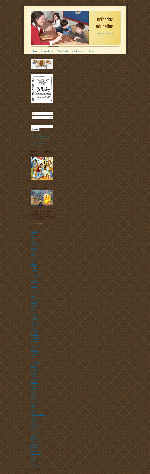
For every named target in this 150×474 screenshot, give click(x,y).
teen (32, 442)
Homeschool (35, 337)
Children (34, 268)
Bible (33, 255)
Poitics (33, 406)
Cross (33, 291)
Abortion (34, 232)
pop (32, 408)
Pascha (33, 394)
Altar (32, 241)
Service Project (36, 433)
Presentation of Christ (38, 415)
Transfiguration (36, 454)
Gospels (33, 321)
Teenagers (34, 444)
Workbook (34, 465)
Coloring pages (36, 275)
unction (33, 458)
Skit (32, 438)
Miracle (33, 371)
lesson (33, 360)
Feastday (34, 314)
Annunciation (35, 245)
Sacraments (35, 424)
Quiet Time (35, 419)
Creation (34, 287)
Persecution (35, 401)
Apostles (34, 248)
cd (32, 259)
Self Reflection (36, 431)
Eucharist (34, 303)
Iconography (35, 341)
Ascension (34, 250)
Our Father (34, 385)
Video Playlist (62, 51)
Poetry (33, 403)
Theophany (34, 449)
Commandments (36, 277)
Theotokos (34, 451)
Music (33, 378)
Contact (91, 51)
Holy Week (34, 335)
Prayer (33, 412)
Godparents (35, 318)
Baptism (33, 252)
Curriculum (35, 293)
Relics (33, 421)
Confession (34, 280)
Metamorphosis (36, 369)
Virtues (33, 463)
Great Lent (34, 323)
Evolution (34, 305)
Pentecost (34, 399)
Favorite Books (47, 51)
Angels (33, 243)
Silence (33, 435)
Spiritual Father (36, 440)
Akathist (34, 238)
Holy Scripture (36, 332)
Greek (33, 325)
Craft (32, 284)
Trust (32, 456)
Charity (33, 266)
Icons (33, 344)
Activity (33, 234)
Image (33, 348)
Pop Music (34, 410)
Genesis (33, 316)
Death (33, 296)
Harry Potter (35, 330)
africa (33, 236)
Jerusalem (34, 351)
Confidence (35, 282)
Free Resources (78, 51)
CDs (32, 261)
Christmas (34, 270)
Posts (35, 113)
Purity (33, 417)
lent (32, 357)
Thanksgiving (35, 447)
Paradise (34, 389)
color (32, 273)
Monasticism (35, 376)
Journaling (34, 353)
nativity (33, 380)
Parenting (34, 392)
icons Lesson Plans (37, 346)
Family (33, 307)
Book (33, 257)
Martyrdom (35, 364)
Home (35, 51)
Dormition (34, 300)
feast (32, 312)
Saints (33, 426)
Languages (34, 355)
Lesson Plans (35, 362)
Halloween (34, 328)
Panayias (34, 387)
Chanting (34, 264)
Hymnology (35, 339)
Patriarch (34, 396)
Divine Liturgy (36, 298)
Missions (34, 373)
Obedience (34, 383)
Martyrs (33, 367)
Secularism (34, 428)
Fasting (33, 309)
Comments (37, 118)
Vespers (33, 460)
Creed (33, 289)
